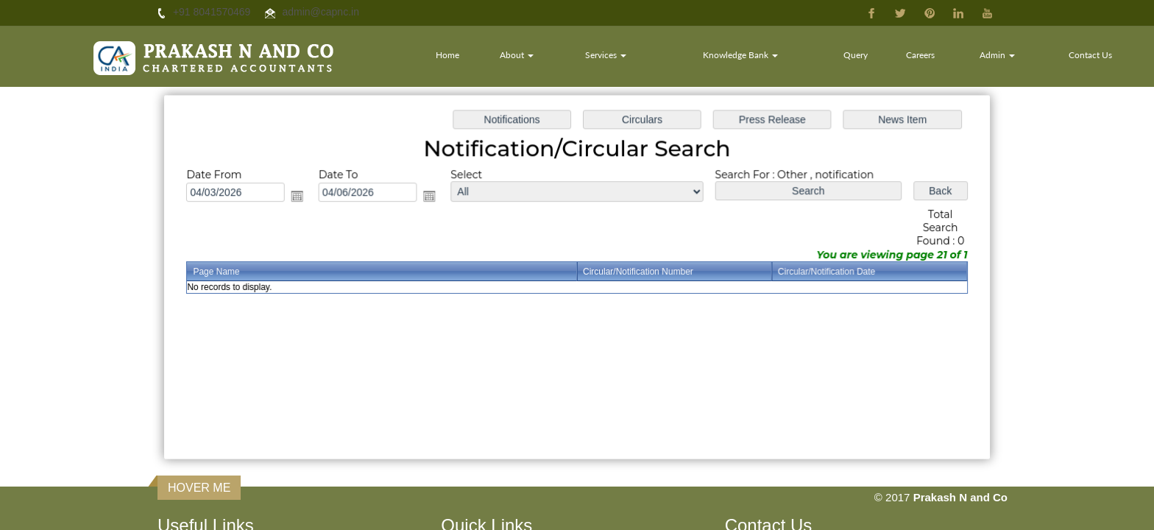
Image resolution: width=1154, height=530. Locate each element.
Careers (920, 54)
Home (447, 54)
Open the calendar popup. (306, 198)
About (517, 54)
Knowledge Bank (740, 54)
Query (855, 54)
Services (605, 54)
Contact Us (1090, 54)
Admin (997, 54)
